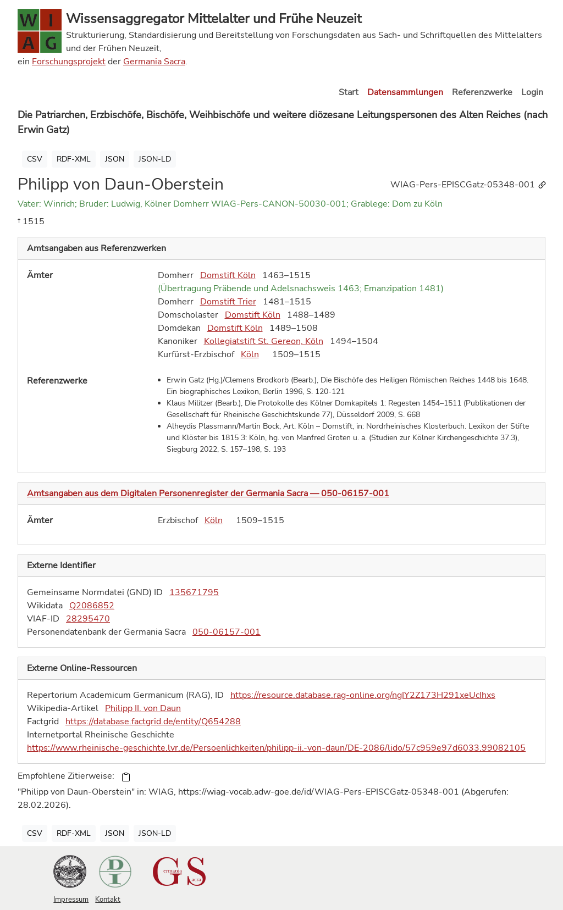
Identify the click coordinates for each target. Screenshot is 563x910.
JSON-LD (155, 159)
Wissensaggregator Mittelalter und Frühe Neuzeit (213, 18)
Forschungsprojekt (69, 62)
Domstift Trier (228, 302)
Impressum (71, 900)
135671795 (194, 592)
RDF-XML (74, 159)
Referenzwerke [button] (482, 92)
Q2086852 (91, 606)
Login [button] (532, 92)
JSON (114, 159)
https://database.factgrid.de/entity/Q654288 (153, 721)
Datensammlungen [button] (405, 92)
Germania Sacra (154, 62)
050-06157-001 (226, 632)
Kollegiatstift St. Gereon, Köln (263, 341)
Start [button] (348, 92)
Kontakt (107, 900)
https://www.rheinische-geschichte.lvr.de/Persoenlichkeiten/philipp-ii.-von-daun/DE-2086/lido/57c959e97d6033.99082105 (276, 748)
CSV (34, 159)
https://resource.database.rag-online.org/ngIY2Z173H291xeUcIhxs (362, 695)
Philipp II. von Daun (143, 708)
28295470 (88, 619)
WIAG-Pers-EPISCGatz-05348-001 (468, 185)
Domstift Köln (228, 275)
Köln (250, 354)
